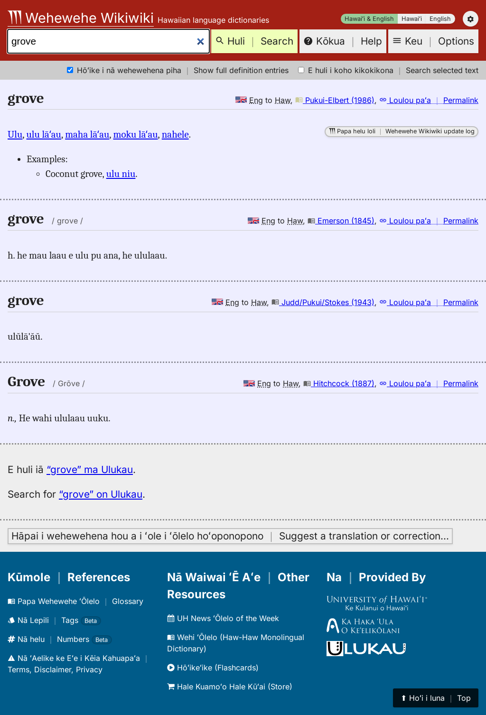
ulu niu (121, 173)
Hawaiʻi (412, 18)
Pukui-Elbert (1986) (334, 100)
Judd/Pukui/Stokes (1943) (322, 302)
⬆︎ (436, 698)
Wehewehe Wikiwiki (81, 17)
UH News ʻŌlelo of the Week (223, 618)
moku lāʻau (135, 134)
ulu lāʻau (44, 134)
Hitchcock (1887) (338, 383)
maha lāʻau (87, 134)
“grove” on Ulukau (100, 494)
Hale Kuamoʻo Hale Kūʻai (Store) (229, 686)
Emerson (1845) (341, 220)
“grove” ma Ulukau (90, 469)
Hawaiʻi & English (369, 18)
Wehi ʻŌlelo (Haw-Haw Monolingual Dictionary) (235, 642)
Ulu (15, 134)
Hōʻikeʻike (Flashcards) (213, 667)
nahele (175, 134)
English (440, 18)
